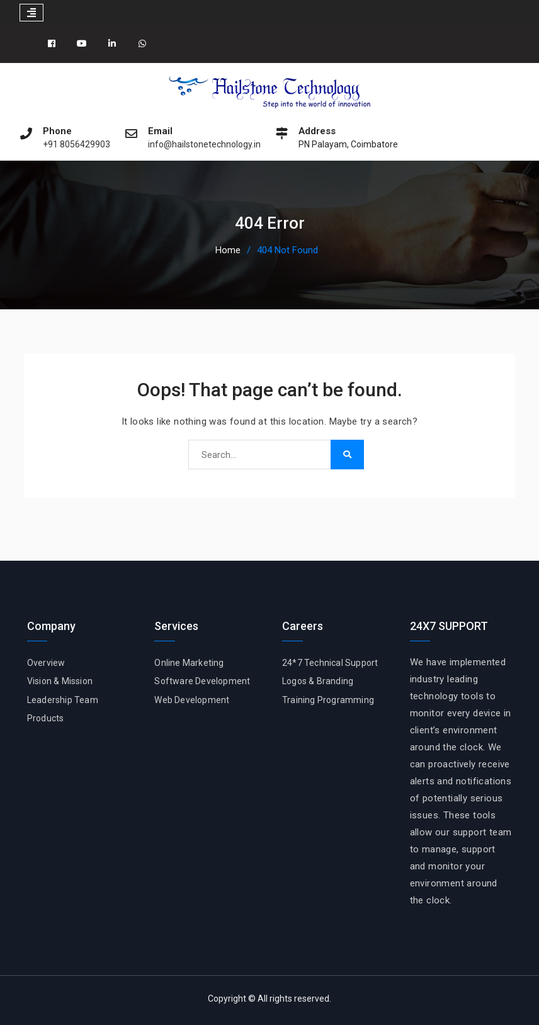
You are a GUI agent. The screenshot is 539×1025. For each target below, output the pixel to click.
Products (45, 718)
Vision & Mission (60, 681)
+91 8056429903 (76, 144)
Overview (46, 663)
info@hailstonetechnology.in (204, 144)
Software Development (202, 681)
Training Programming (328, 700)
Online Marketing (189, 663)
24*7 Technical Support (330, 663)
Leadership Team (62, 700)
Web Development (191, 700)
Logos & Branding (317, 681)
